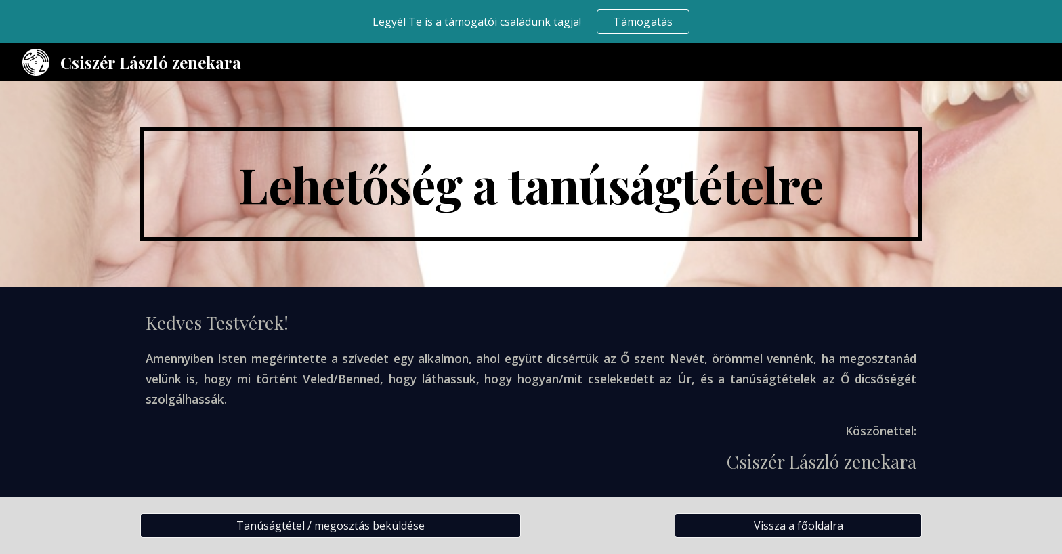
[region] (531, 21)
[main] (531, 184)
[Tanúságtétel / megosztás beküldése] (330, 525)
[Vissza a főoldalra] (798, 525)
